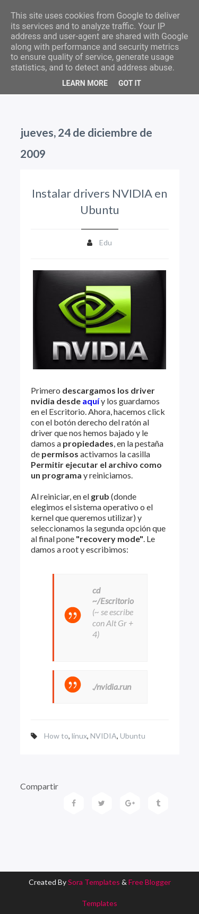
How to (56, 735)
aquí (90, 401)
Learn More (85, 83)
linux (79, 735)
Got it (129, 83)
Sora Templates (94, 881)
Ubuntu (132, 735)
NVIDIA (103, 735)
